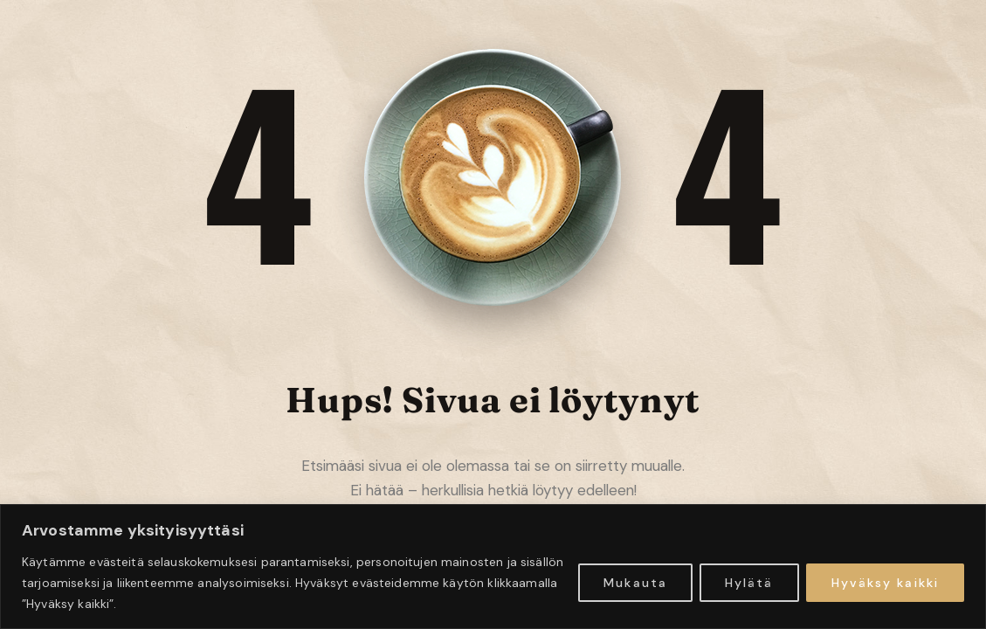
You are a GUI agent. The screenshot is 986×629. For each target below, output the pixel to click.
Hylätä (749, 583)
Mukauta (635, 583)
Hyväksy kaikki (885, 583)
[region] (493, 566)
